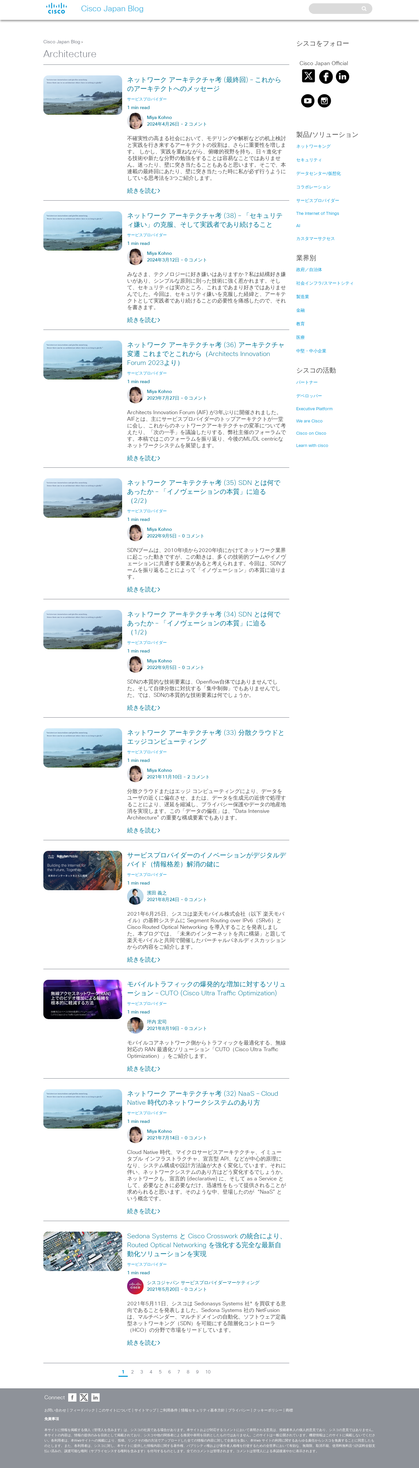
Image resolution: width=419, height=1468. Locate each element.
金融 (300, 310)
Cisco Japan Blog (61, 42)
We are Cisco (309, 421)
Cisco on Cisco (311, 433)
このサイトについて (114, 1410)
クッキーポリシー (267, 1410)
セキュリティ (309, 160)
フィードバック (82, 1410)
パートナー (307, 382)
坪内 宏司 (157, 1022)
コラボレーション (313, 187)
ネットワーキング (313, 146)
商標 (289, 1410)
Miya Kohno (159, 117)
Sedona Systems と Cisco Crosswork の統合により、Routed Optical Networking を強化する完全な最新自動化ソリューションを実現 (206, 1245)
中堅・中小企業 (311, 351)
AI (298, 226)
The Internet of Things (317, 214)
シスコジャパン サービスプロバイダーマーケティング (203, 1283)
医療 (300, 338)
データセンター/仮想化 (318, 174)
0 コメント (196, 260)
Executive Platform (314, 409)
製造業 (302, 297)
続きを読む (144, 191)
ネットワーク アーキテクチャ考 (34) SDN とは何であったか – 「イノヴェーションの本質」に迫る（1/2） (203, 623)
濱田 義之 (157, 893)
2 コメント (196, 124)
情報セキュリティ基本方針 (203, 1410)
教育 (300, 324)
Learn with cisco (312, 446)
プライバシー (239, 1410)
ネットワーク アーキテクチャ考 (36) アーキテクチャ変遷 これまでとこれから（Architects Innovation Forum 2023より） (206, 354)
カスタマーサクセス (315, 239)
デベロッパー (309, 396)
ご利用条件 (169, 1410)
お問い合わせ (55, 1410)
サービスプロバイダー (317, 201)
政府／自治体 (309, 270)
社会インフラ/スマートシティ (325, 283)
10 (207, 1372)
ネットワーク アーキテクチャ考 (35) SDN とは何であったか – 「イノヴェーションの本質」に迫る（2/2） (203, 492)
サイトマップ (145, 1410)
